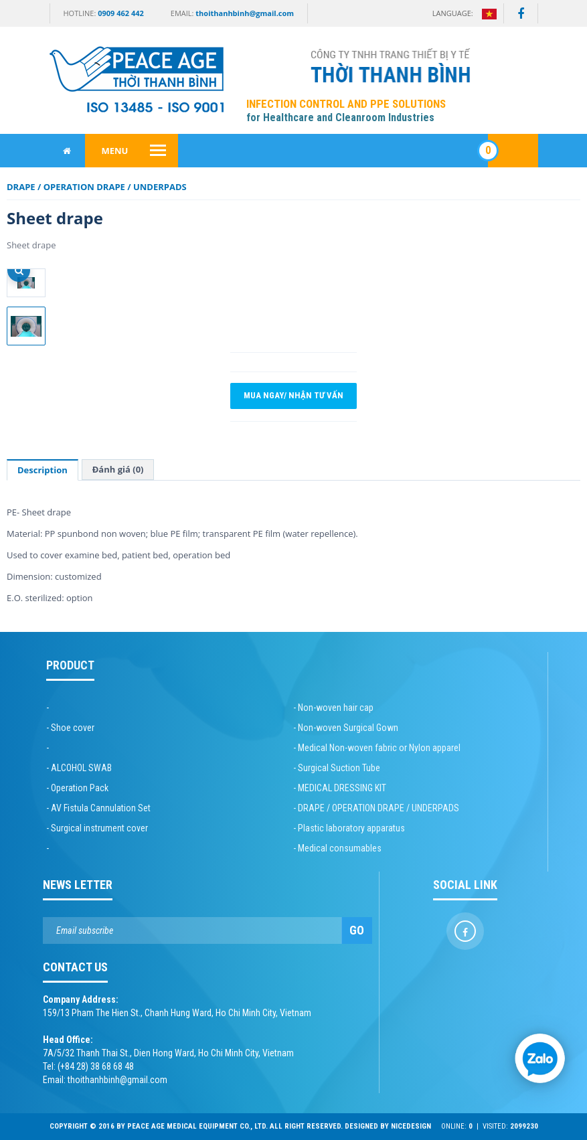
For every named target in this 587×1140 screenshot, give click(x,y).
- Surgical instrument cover (97, 828)
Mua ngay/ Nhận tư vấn (293, 396)
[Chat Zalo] (540, 1058)
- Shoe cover (70, 727)
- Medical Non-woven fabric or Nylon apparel (376, 747)
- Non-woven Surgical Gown (345, 727)
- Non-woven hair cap (333, 707)
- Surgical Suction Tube (336, 767)
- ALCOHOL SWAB (79, 767)
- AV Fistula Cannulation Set (98, 808)
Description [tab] (42, 470)
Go (356, 930)
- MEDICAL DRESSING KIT (339, 788)
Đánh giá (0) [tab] (118, 469)
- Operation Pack (77, 788)
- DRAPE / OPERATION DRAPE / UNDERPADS (376, 808)
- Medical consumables (337, 848)
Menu (115, 151)
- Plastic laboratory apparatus (349, 828)
